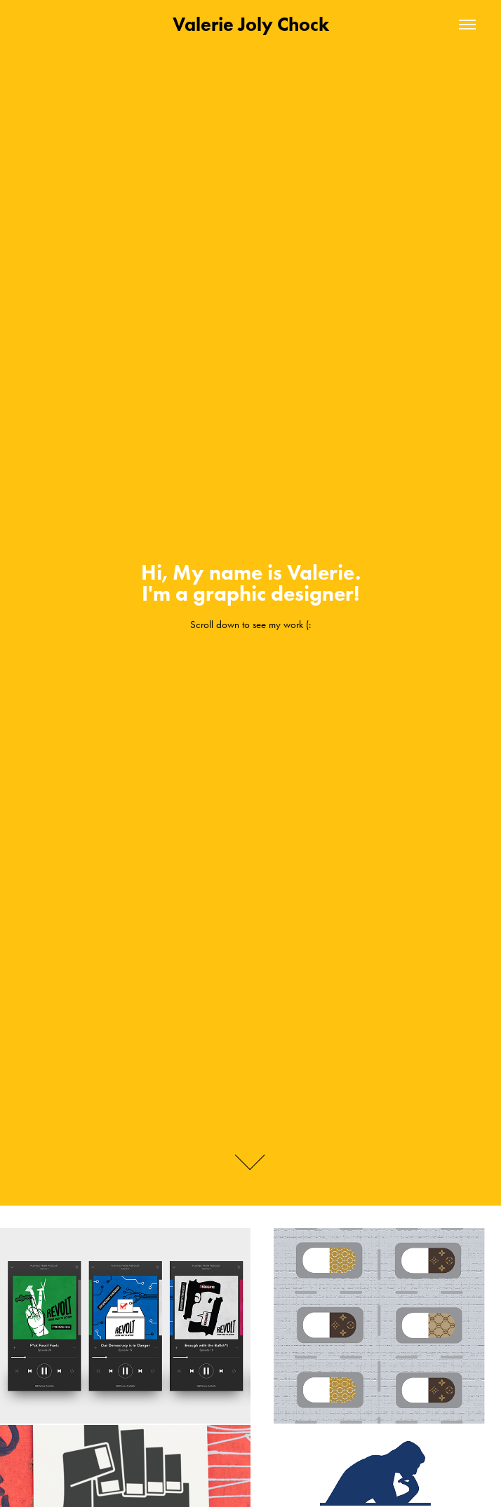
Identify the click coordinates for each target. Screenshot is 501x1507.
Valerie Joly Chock (251, 24)
